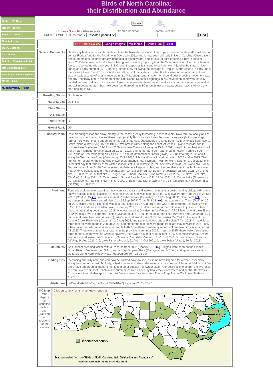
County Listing (10, 41)
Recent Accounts (12, 34)
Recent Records (11, 27)
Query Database (11, 47)
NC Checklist (9, 81)
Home (137, 23)
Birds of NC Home (12, 21)
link (94, 197)
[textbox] (137, 35)
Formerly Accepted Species (18, 74)
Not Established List (14, 67)
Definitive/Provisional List (17, 61)
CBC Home (8, 54)
